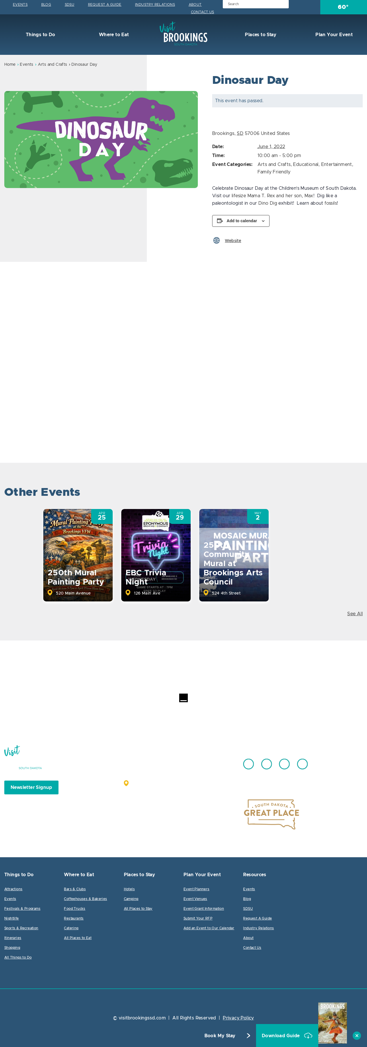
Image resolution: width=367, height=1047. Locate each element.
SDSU (70, 4)
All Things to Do (18, 957)
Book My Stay (220, 1036)
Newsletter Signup (31, 787)
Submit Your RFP (198, 918)
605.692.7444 (198, 761)
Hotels (129, 889)
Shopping (12, 947)
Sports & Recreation (21, 928)
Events (20, 4)
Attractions (13, 889)
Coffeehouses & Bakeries (85, 899)
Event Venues (195, 899)
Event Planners (197, 889)
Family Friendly (274, 172)
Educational (305, 164)
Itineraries (12, 938)
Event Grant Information (204, 908)
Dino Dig (267, 203)
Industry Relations (155, 4)
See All (355, 613)
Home (10, 65)
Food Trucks (74, 908)
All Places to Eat (77, 938)
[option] (101, 139)
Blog (46, 4)
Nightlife (11, 918)
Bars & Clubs (75, 889)
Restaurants (73, 918)
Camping (131, 899)
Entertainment (336, 164)
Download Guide (281, 1036)
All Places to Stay (138, 908)
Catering (71, 928)
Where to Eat (113, 34)
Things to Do (39, 34)
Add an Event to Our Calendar (209, 928)
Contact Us (202, 12)
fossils (331, 203)
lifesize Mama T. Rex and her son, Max (272, 195)
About (195, 4)
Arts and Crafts (52, 65)
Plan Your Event (333, 34)
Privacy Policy (238, 1018)
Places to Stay (260, 34)
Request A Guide (105, 4)
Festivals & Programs (22, 908)
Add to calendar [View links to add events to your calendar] (242, 220)
